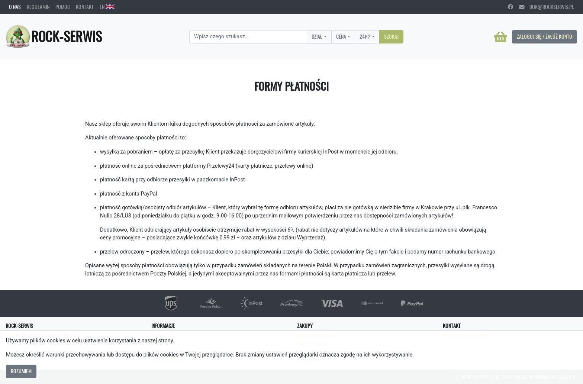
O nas (15, 6)
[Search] (248, 36)
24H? (365, 36)
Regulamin (38, 6)
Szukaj (391, 36)
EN (107, 6)
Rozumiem (21, 371)
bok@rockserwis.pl (546, 6)
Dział (317, 36)
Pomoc (62, 6)
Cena (341, 36)
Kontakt (85, 6)
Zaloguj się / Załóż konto (544, 36)
